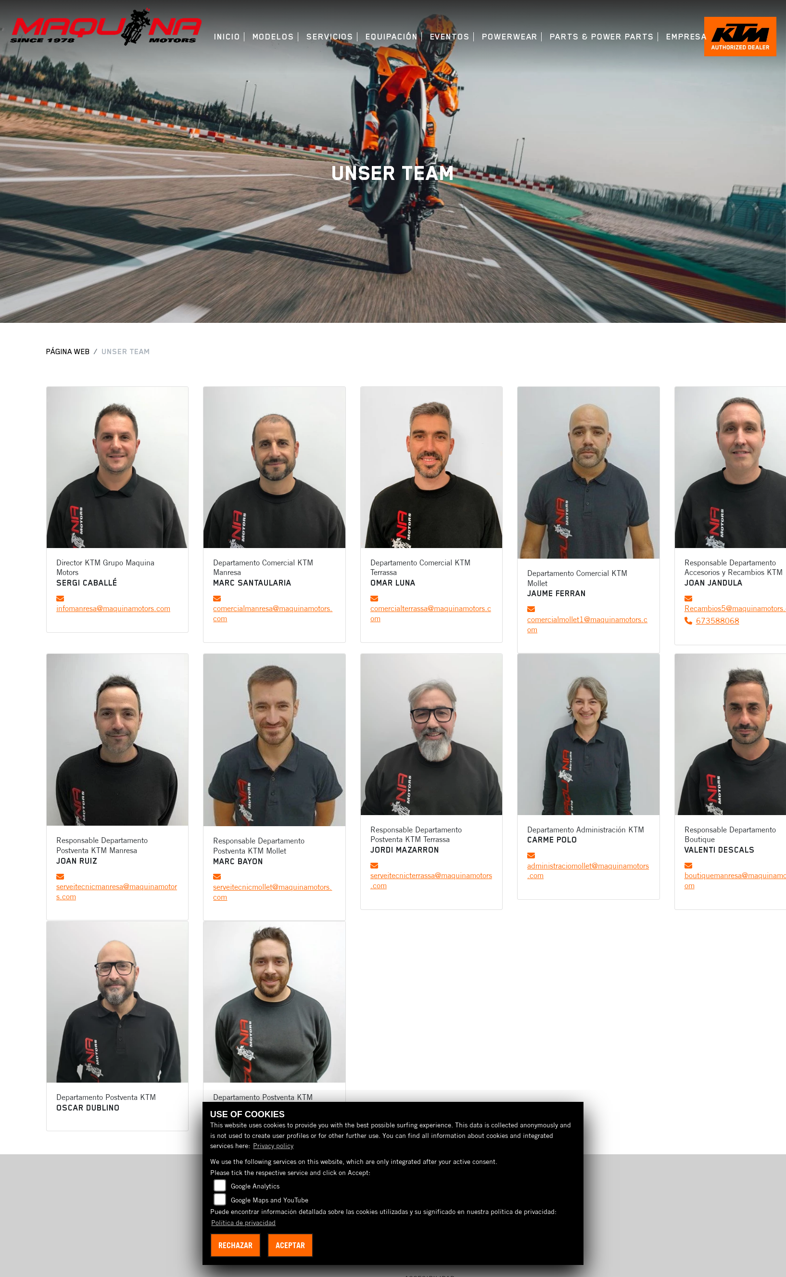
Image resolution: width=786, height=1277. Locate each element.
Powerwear (510, 36)
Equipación (392, 36)
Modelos (273, 36)
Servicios (330, 36)
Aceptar (290, 1245)
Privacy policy (273, 1145)
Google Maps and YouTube (269, 1200)
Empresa (686, 36)
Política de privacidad (243, 1222)
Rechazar (235, 1245)
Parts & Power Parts (602, 36)
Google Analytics (255, 1186)
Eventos (450, 36)
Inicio (227, 36)
